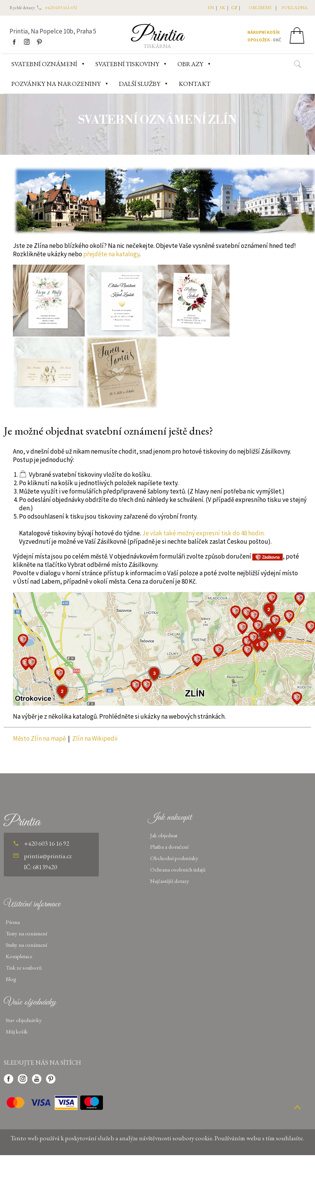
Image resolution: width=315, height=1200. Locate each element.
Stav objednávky (24, 1020)
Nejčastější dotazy (169, 880)
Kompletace (19, 956)
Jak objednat (163, 835)
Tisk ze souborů (24, 967)
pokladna (294, 8)
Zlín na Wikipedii (94, 738)
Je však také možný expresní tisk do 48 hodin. (203, 533)
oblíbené (260, 8)
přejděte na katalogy (111, 254)
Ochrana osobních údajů (178, 869)
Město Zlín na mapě (39, 738)
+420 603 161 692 (61, 8)
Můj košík (17, 1031)
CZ (234, 8)
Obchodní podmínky (174, 858)
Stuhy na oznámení (26, 944)
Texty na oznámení (26, 933)
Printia (157, 35)
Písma (13, 921)
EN (210, 8)
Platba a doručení (169, 846)
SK (222, 8)
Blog (11, 979)
